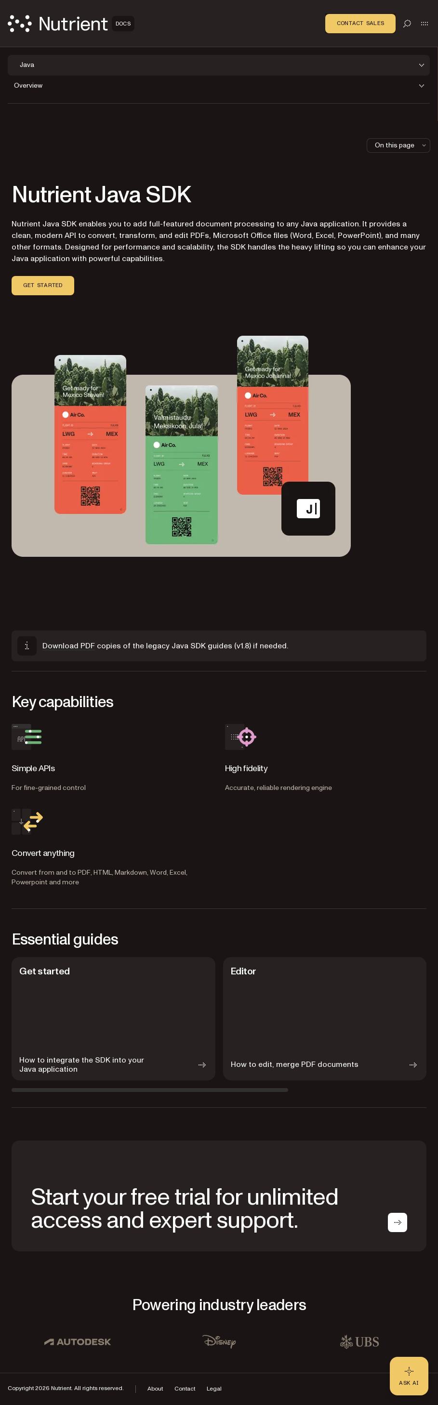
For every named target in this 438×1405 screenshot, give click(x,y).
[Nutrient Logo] (71, 23)
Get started (43, 285)
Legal (214, 1389)
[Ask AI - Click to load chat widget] (409, 1376)
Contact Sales (360, 23)
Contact (184, 1389)
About (155, 1389)
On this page (401, 145)
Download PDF (68, 646)
